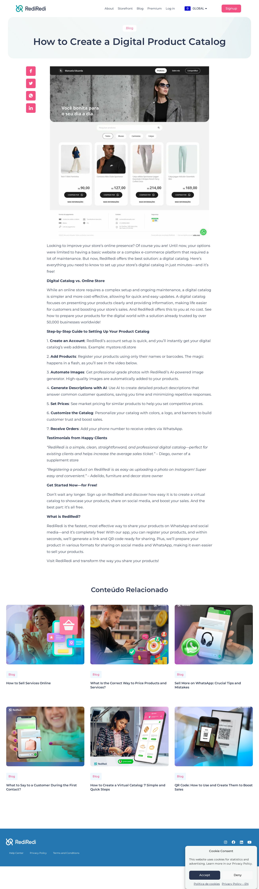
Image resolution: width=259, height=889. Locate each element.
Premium (154, 8)
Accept (204, 875)
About (109, 8)
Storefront (125, 8)
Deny (237, 875)
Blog (140, 8)
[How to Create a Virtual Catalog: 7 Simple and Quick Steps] (129, 736)
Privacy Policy (38, 852)
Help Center (16, 852)
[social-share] (31, 71)
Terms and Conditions (66, 852)
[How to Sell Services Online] (45, 634)
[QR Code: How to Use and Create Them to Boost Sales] (214, 736)
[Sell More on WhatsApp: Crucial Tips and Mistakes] (214, 634)
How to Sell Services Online (28, 683)
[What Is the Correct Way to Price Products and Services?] (129, 634)
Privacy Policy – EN (235, 884)
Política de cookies (207, 884)
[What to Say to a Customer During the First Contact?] (45, 736)
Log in (170, 8)
